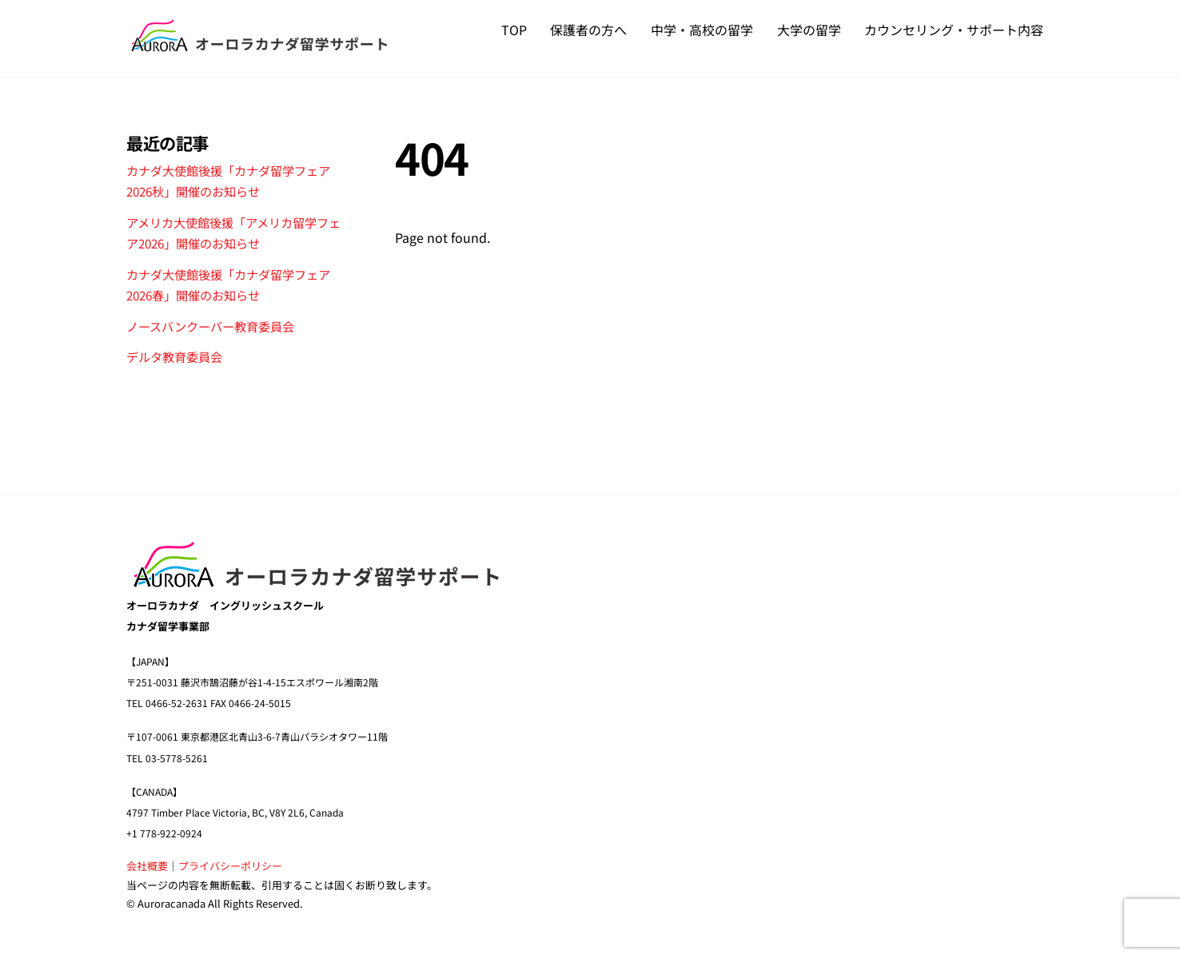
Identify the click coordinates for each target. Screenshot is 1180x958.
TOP (514, 29)
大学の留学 (809, 29)
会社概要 (147, 865)
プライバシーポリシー (230, 865)
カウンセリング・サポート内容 (953, 29)
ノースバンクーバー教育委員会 (210, 325)
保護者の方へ (588, 29)
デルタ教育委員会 (174, 356)
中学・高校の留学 (702, 29)
